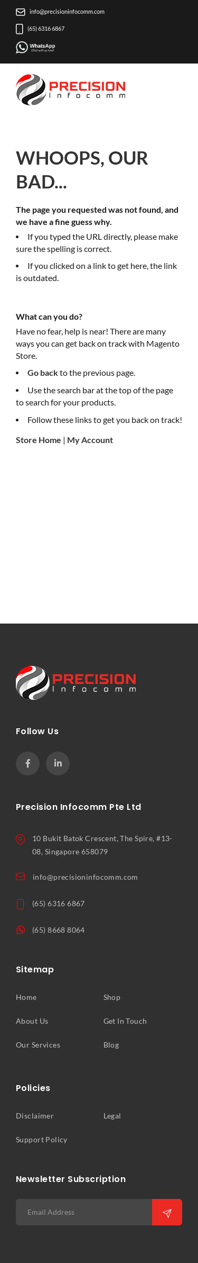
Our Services (38, 1045)
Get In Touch (125, 1021)
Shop (112, 997)
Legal (112, 1116)
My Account (90, 440)
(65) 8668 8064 (58, 930)
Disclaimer (35, 1116)
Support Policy (42, 1139)
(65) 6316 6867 (40, 28)
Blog (111, 1045)
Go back (42, 372)
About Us (32, 1021)
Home (26, 997)
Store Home (38, 440)
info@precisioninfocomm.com (60, 11)
